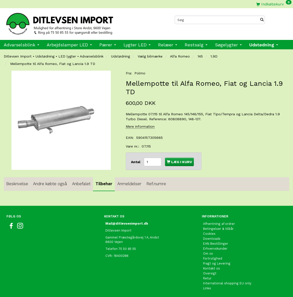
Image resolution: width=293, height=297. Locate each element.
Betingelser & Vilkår (218, 229)
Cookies (209, 234)
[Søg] (262, 19)
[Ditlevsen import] (73, 22)
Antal (136, 162)
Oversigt (209, 273)
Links (207, 288)
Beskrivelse (17, 183)
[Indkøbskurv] (274, 4)
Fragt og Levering (216, 263)
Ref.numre (156, 183)
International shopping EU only (227, 283)
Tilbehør (103, 183)
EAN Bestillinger (215, 243)
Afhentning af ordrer (219, 224)
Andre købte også (50, 183)
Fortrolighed (212, 258)
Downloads (211, 238)
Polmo (139, 73)
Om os (208, 253)
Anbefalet (81, 183)
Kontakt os (211, 268)
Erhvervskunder (215, 248)
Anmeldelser (129, 183)
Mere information (140, 126)
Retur (207, 278)
